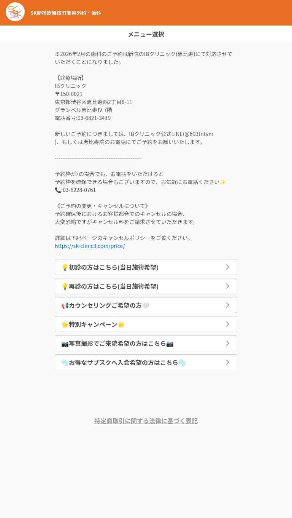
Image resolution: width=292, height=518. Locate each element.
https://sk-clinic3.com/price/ (90, 245)
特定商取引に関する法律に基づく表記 (146, 420)
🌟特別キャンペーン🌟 (93, 324)
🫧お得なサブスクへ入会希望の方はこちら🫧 (123, 362)
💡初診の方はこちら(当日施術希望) (110, 267)
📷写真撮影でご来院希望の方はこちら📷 (117, 343)
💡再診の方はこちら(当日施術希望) (110, 286)
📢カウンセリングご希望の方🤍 (105, 305)
